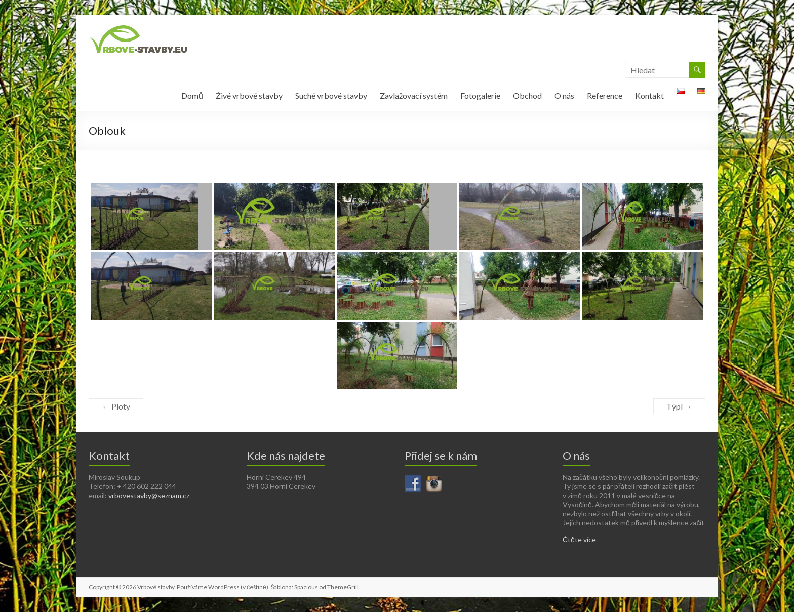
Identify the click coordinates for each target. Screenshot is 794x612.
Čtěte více (579, 539)
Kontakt (649, 95)
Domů (192, 95)
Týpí (679, 406)
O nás (564, 95)
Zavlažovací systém (414, 95)
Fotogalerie (480, 95)
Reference (604, 95)
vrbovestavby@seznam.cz (148, 495)
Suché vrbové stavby (331, 95)
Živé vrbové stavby (249, 95)
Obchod (527, 95)
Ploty (116, 406)
